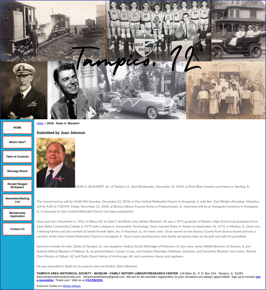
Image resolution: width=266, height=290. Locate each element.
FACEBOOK (94, 280)
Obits (40, 123)
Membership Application (17, 214)
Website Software (72, 286)
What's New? (17, 142)
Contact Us (17, 229)
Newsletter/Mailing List (17, 200)
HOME (17, 127)
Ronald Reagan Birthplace (17, 185)
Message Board (17, 171)
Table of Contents (17, 156)
